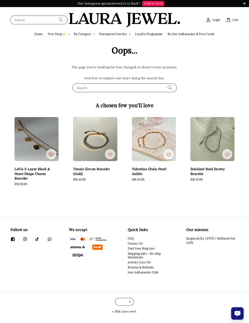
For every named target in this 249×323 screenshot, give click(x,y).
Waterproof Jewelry (113, 34)
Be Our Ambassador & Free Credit (191, 34)
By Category (82, 34)
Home (38, 34)
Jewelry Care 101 (139, 262)
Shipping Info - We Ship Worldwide (144, 255)
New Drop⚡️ (57, 34)
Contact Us (135, 243)
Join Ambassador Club (143, 272)
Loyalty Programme (149, 34)
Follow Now (153, 3)
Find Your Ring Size (141, 248)
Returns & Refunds (141, 267)
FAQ (131, 238)
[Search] (60, 20)
